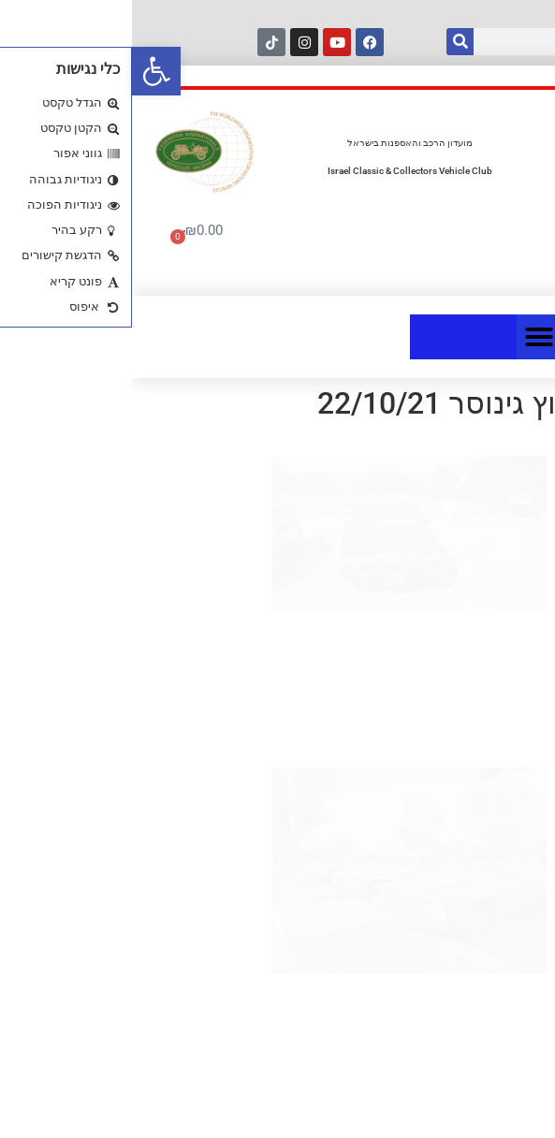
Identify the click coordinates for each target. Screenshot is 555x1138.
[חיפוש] (328, 41)
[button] (24, 71)
